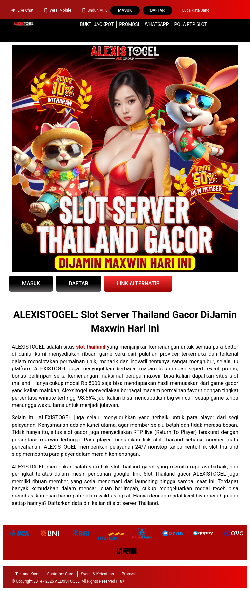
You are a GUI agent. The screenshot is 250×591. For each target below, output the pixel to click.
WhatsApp (157, 24)
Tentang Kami (27, 574)
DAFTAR (78, 284)
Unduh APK (94, 10)
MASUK (31, 284)
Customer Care (60, 574)
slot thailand (90, 347)
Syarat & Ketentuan (97, 574)
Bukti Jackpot (97, 24)
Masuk (125, 10)
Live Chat (22, 10)
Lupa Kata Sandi (196, 10)
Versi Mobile (57, 10)
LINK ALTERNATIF (138, 284)
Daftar (157, 10)
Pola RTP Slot (190, 24)
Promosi (129, 24)
